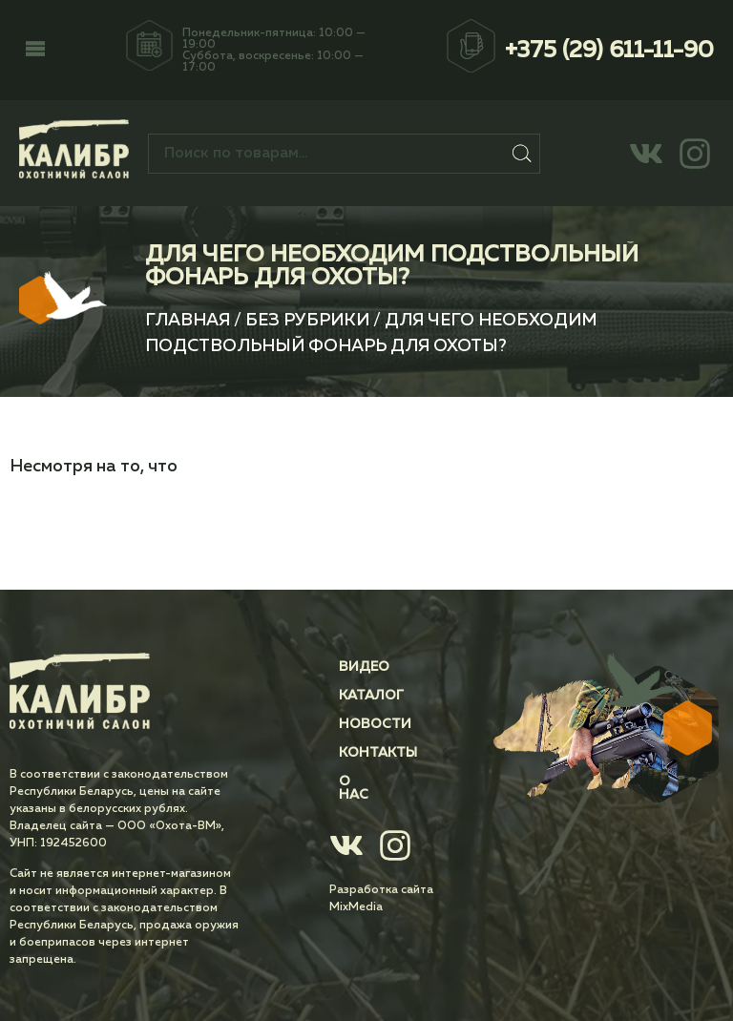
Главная (187, 320)
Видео (364, 667)
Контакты (378, 753)
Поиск (522, 154)
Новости (375, 724)
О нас (361, 781)
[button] (35, 50)
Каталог (371, 695)
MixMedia (356, 894)
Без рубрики (307, 320)
